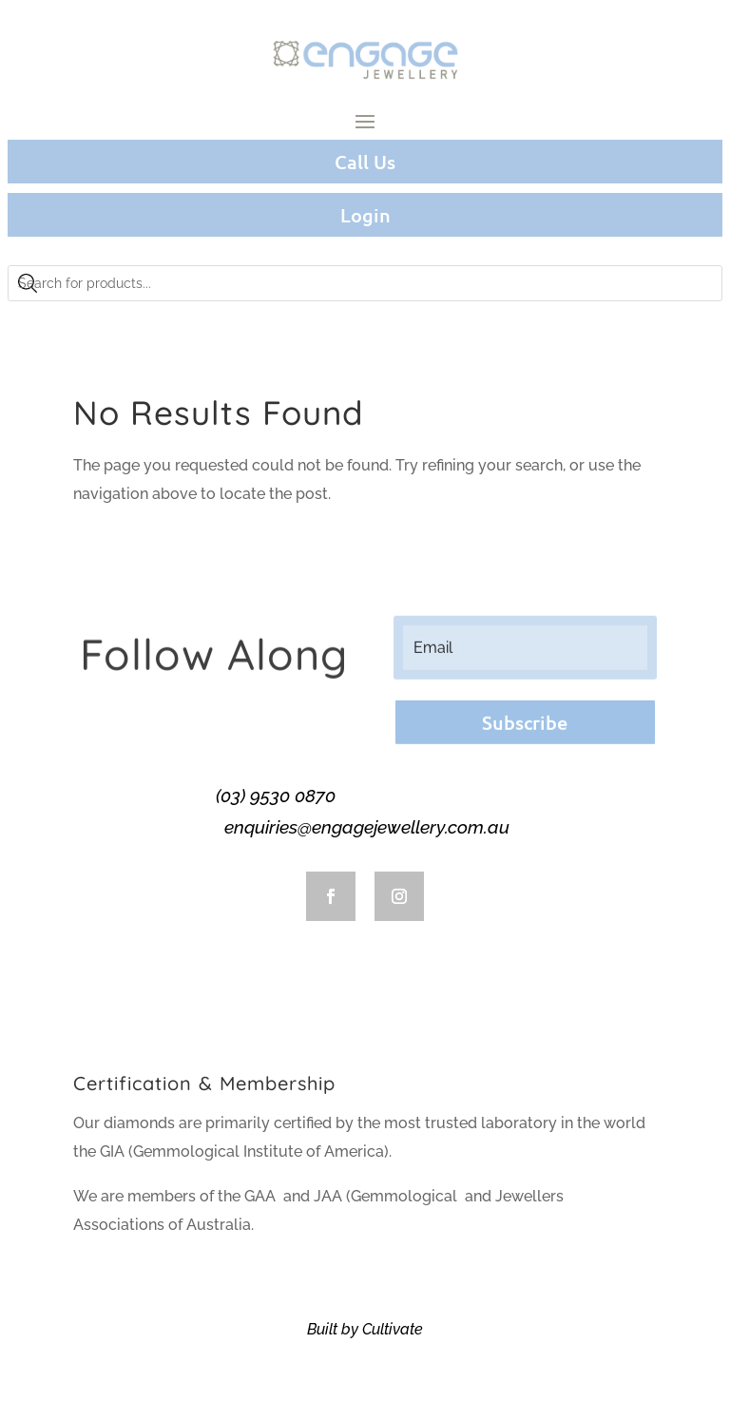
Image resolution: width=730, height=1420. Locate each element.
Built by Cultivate (365, 1329)
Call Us (365, 161)
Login (365, 214)
